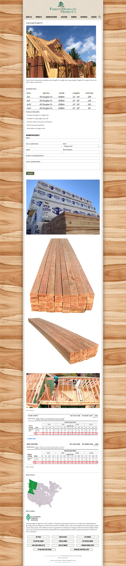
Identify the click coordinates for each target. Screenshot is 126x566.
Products (39, 17)
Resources (84, 17)
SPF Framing (87, 537)
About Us (29, 17)
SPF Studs (38, 537)
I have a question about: (33, 161)
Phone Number (67, 149)
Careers (94, 17)
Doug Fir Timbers (63, 545)
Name (28, 138)
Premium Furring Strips (87, 545)
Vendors (73, 17)
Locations (64, 17)
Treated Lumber (63, 541)
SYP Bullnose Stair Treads (44, 549)
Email (27, 149)
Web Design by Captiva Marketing (63, 562)
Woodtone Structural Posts (81, 549)
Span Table (30, 467)
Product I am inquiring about (35, 155)
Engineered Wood (51, 17)
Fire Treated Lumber (87, 541)
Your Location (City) (32, 144)
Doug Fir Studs (63, 537)
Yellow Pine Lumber (38, 541)
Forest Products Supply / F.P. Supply (52, 555)
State (64, 144)
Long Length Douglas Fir (38, 545)
